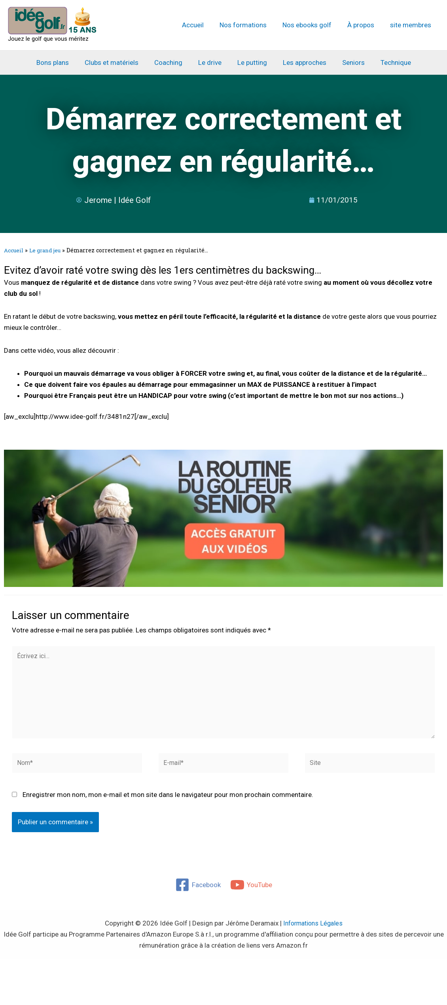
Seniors (347, 62)
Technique (387, 62)
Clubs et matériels (117, 62)
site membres (411, 25)
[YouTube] (251, 893)
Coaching (172, 62)
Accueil (203, 25)
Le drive (211, 62)
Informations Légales (313, 931)
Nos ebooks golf (312, 25)
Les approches (301, 62)
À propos (364, 25)
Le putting (251, 62)
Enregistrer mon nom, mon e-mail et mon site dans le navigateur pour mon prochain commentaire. (168, 803)
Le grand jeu (49, 250)
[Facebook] (197, 893)
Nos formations (251, 25)
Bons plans (61, 62)
